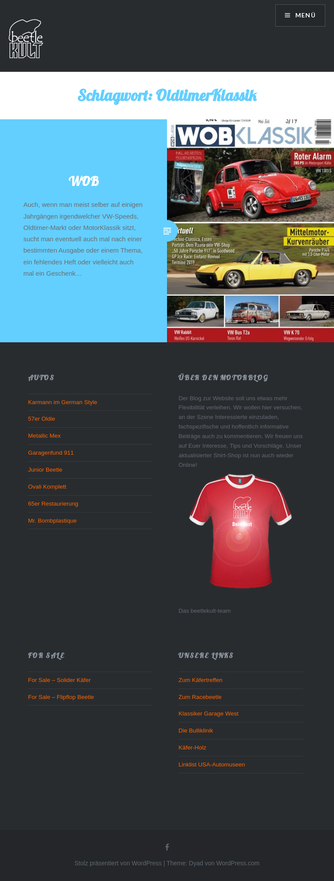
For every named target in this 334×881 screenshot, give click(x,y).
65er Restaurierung (53, 503)
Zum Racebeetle (199, 697)
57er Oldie (41, 418)
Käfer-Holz (192, 747)
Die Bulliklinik (195, 730)
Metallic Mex (44, 435)
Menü (304, 15)
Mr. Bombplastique (52, 520)
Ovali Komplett (47, 486)
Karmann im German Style (62, 402)
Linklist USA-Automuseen (211, 764)
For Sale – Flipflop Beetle (61, 697)
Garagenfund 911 (50, 452)
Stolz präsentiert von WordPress (118, 863)
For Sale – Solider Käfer (59, 680)
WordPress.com (237, 863)
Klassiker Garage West (208, 713)
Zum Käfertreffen (200, 680)
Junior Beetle (45, 469)
